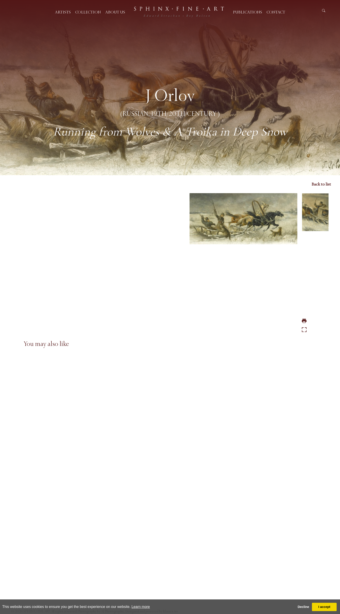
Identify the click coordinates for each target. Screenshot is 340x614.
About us (115, 12)
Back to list (321, 184)
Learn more (140, 607)
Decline (303, 607)
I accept (324, 607)
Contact (276, 12)
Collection (88, 12)
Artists (63, 12)
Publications (247, 12)
